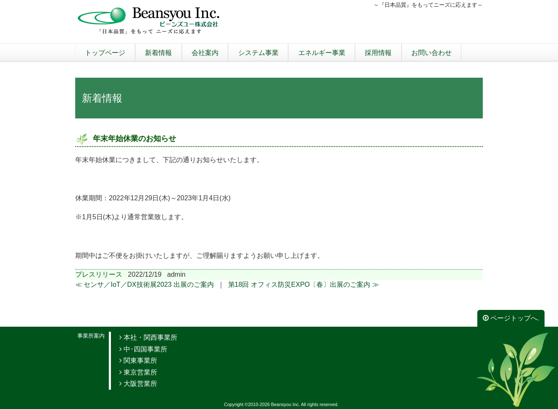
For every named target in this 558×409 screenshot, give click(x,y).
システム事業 (258, 52)
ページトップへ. (511, 318)
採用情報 (378, 52)
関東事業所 (138, 360)
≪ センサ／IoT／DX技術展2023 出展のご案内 (144, 284)
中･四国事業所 (143, 349)
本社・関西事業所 (148, 337)
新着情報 (158, 52)
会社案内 (205, 52)
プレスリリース (98, 274)
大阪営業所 (138, 383)
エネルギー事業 (321, 52)
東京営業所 (138, 372)
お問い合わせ (431, 52)
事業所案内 (91, 336)
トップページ (105, 52)
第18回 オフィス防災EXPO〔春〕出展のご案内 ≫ (303, 284)
